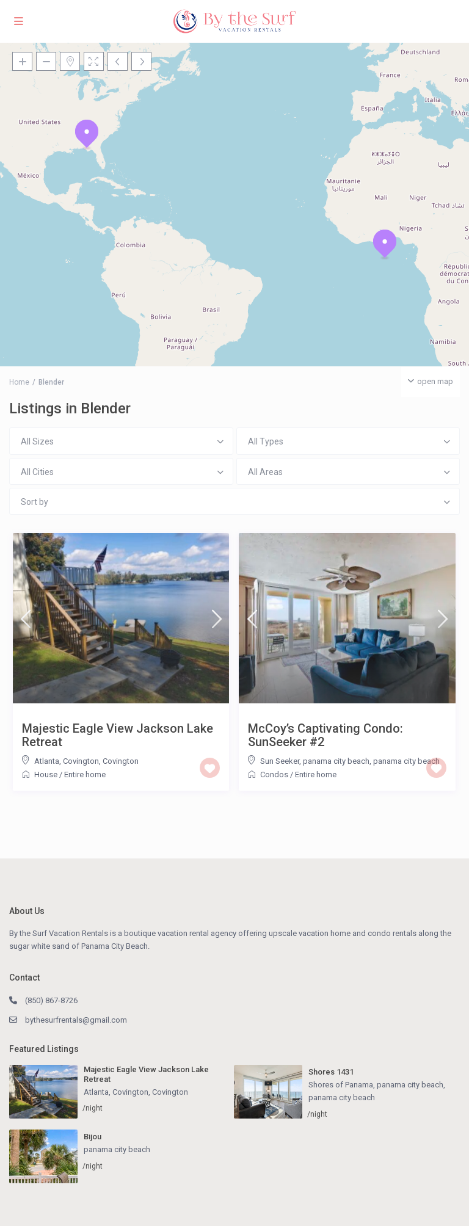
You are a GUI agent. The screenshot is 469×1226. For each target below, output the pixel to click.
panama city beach (406, 761)
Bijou (92, 1136)
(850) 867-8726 (51, 1000)
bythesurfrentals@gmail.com (76, 1020)
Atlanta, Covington (66, 761)
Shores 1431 (331, 1071)
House (45, 774)
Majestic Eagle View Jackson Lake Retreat (117, 735)
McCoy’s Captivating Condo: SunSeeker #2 (325, 735)
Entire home (85, 774)
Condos (274, 774)
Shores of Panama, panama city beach (375, 1084)
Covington (121, 761)
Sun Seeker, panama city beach (314, 761)
